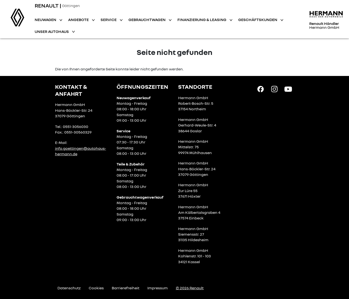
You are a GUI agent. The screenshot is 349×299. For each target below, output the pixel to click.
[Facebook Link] (260, 88)
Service (109, 19)
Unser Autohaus (52, 31)
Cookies (96, 287)
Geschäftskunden (258, 19)
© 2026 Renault (190, 287)
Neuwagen (46, 19)
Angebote (78, 19)
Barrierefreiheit (125, 287)
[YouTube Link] (288, 88)
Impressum (157, 287)
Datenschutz (69, 287)
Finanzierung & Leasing (202, 19)
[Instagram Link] (274, 88)
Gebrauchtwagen (147, 19)
